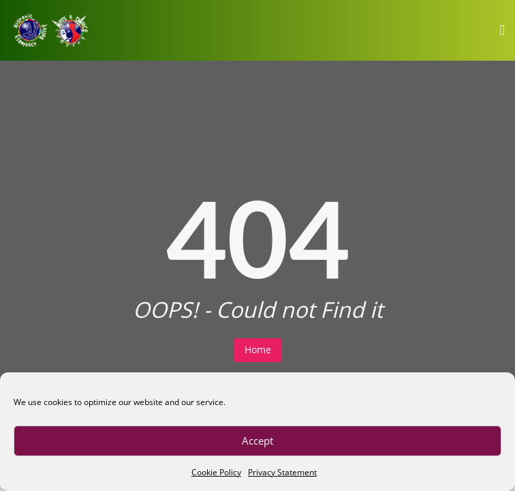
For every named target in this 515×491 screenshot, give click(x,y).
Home (258, 349)
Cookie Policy (216, 472)
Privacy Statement (282, 472)
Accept (257, 440)
